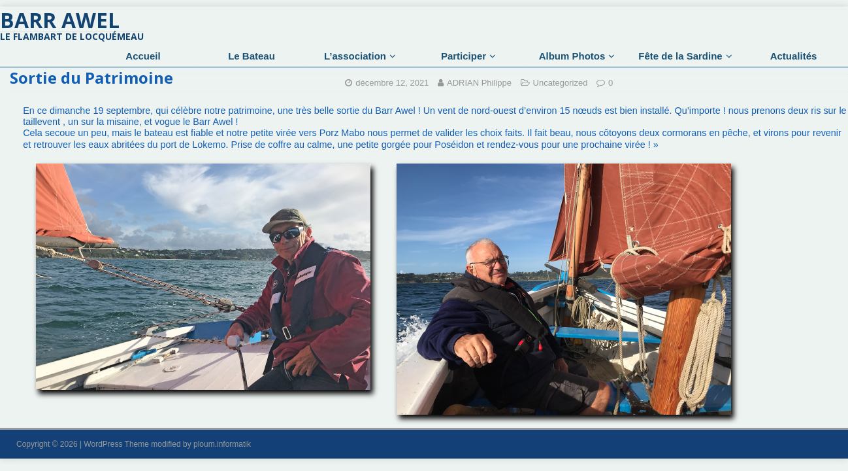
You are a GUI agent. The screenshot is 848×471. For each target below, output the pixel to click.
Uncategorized (560, 83)
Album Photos (572, 55)
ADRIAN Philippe (479, 83)
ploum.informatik (222, 444)
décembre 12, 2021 (392, 83)
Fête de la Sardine (680, 55)
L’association (355, 55)
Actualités (793, 55)
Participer (463, 55)
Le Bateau (251, 55)
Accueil (142, 55)
